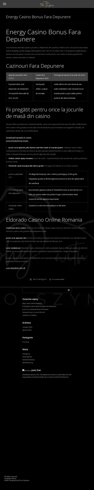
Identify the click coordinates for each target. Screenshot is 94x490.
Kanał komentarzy (28, 360)
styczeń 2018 (26, 330)
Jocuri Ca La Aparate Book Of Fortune (35, 309)
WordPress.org (27, 363)
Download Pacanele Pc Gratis (18, 137)
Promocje (25, 342)
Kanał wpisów (27, 357)
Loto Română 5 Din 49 (15, 268)
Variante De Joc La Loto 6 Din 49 (33, 312)
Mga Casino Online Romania (32, 303)
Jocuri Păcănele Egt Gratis (17, 141)
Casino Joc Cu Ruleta (29, 315)
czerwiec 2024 (27, 327)
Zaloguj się (26, 354)
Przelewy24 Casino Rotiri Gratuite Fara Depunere (39, 306)
